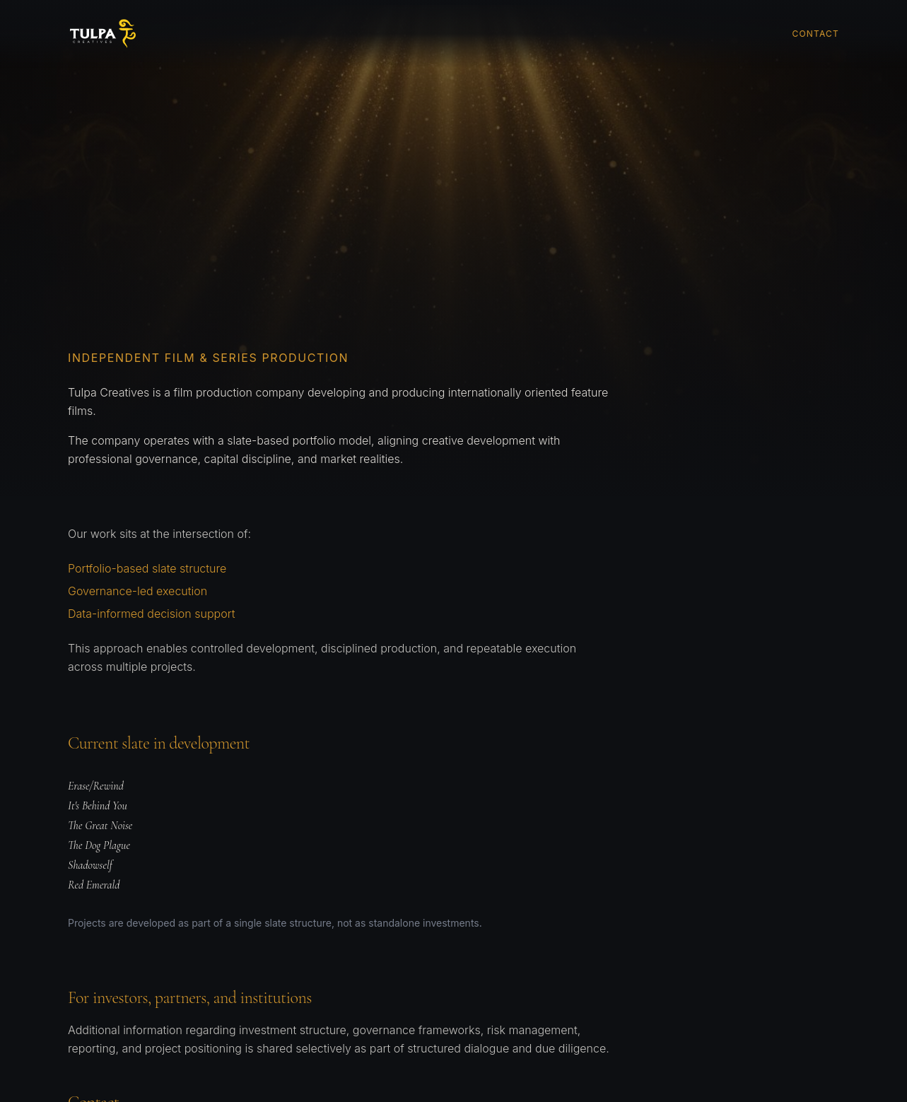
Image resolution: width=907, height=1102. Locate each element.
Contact (816, 33)
